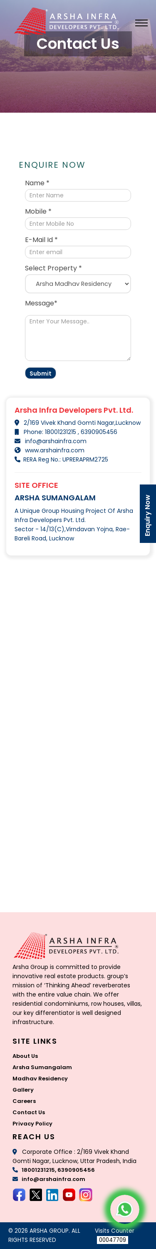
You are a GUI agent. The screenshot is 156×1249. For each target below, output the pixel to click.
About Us (25, 1056)
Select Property (53, 268)
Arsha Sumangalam (42, 1067)
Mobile (38, 211)
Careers (24, 1101)
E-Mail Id (41, 240)
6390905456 (98, 432)
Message (41, 303)
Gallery (23, 1090)
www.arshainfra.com (54, 450)
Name (37, 183)
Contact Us (28, 1112)
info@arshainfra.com (56, 441)
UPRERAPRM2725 (84, 459)
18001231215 (61, 432)
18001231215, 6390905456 (53, 1170)
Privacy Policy (32, 1124)
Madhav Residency (40, 1078)
